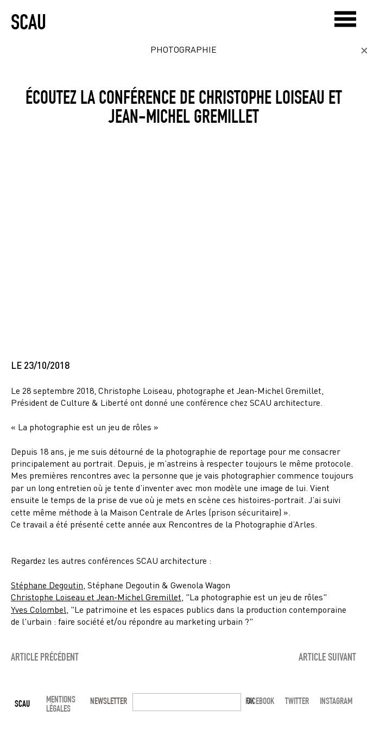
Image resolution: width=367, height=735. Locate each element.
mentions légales (60, 704)
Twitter (297, 701)
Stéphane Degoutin (47, 584)
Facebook (259, 701)
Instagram (336, 701)
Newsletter (108, 701)
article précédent (45, 656)
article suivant (327, 656)
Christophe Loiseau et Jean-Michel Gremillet (96, 596)
